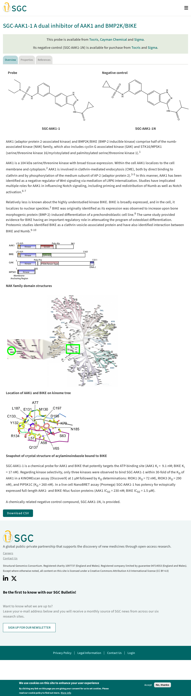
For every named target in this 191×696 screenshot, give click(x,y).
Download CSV (18, 513)
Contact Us (10, 558)
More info (66, 693)
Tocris (93, 39)
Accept (148, 685)
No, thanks (162, 684)
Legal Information (89, 653)
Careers (8, 553)
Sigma (139, 39)
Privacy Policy (62, 653)
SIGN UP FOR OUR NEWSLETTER (29, 627)
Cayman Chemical (113, 39)
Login (131, 653)
